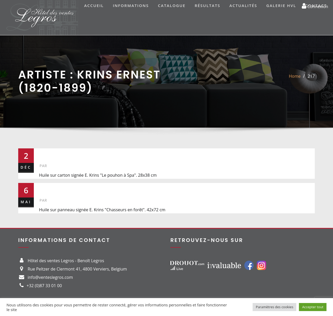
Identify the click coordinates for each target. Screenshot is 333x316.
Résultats (207, 5)
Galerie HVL (281, 5)
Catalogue (171, 5)
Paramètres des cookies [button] (274, 307)
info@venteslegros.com (50, 277)
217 (311, 76)
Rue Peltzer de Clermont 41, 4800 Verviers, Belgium (77, 269)
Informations (131, 5)
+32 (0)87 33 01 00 (44, 285)
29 (45, 188)
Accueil (94, 5)
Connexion (315, 6)
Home (294, 76)
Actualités (243, 5)
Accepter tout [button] (312, 307)
